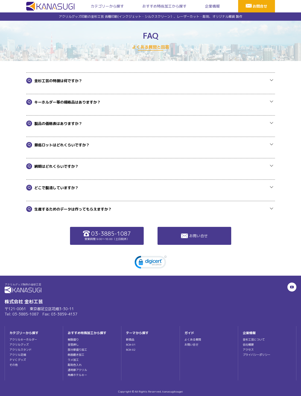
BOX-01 (130, 345)
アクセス (248, 350)
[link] (150, 263)
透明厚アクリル (77, 370)
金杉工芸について (254, 339)
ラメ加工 (73, 360)
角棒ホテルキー (77, 375)
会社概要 (248, 345)
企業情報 (212, 6)
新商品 (130, 339)
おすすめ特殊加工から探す (164, 6)
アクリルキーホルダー (23, 339)
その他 (13, 365)
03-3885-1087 (107, 235)
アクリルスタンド (20, 350)
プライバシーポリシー (256, 355)
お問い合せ (194, 235)
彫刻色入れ (75, 365)
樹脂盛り (73, 339)
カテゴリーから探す (107, 6)
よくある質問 (192, 339)
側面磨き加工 (76, 355)
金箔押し (73, 345)
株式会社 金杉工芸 (24, 301)
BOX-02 (130, 350)
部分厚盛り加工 (77, 350)
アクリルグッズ (19, 345)
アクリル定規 (17, 355)
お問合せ (260, 6)
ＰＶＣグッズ (17, 360)
